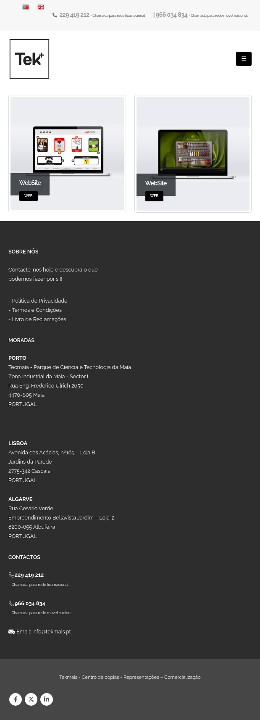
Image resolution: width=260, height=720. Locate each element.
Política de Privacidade (40, 301)
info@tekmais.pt (51, 631)
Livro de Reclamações (39, 319)
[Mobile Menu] (244, 59)
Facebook (15, 699)
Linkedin (46, 699)
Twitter (31, 699)
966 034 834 (172, 14)
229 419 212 (74, 14)
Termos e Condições (37, 310)
